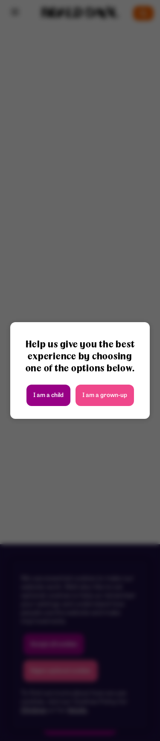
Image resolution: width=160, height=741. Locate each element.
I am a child (48, 395)
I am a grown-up (104, 395)
